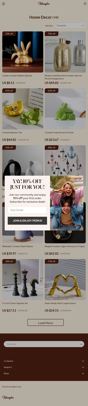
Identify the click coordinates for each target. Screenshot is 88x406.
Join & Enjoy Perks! (27, 220)
